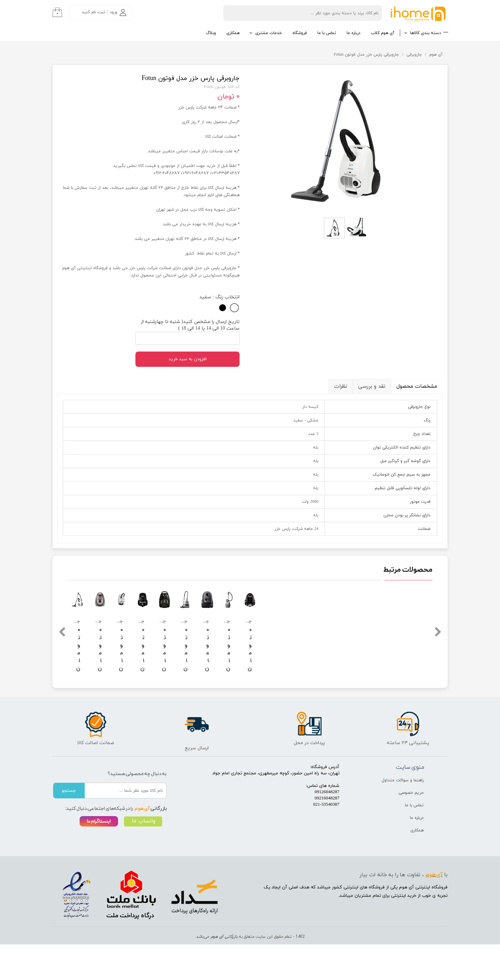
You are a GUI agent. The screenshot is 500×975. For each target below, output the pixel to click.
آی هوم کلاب (382, 33)
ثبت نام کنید (93, 12)
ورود (113, 12)
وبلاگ (211, 33)
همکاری (233, 33)
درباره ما (353, 33)
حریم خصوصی (411, 823)
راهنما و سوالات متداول (403, 811)
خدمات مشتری (268, 33)
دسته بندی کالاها (425, 33)
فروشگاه (299, 33)
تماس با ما (326, 33)
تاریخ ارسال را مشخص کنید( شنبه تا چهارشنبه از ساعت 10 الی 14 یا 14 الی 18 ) (190, 325)
